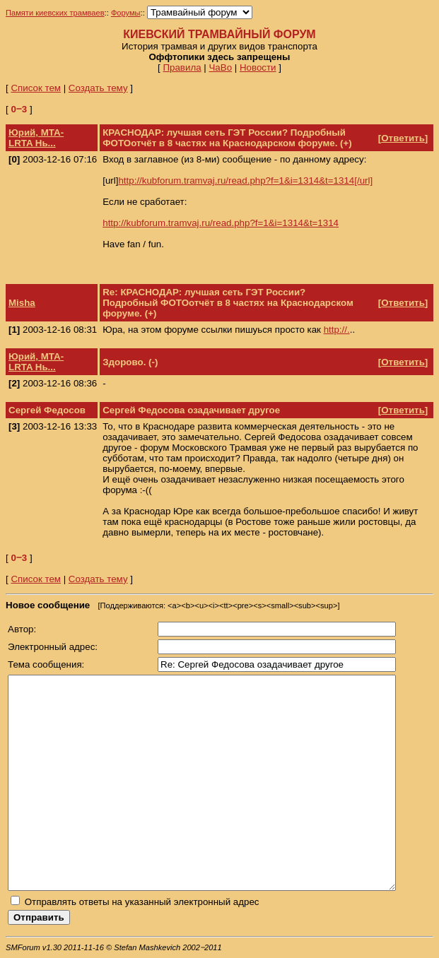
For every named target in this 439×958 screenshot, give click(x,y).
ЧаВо (220, 67)
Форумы (126, 12)
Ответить (403, 138)
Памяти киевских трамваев (55, 12)
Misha (21, 302)
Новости (258, 67)
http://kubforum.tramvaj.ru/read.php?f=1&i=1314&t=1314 (221, 223)
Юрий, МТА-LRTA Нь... (36, 137)
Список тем (36, 88)
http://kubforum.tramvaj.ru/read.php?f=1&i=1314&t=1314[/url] (245, 180)
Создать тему (98, 88)
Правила (182, 67)
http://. (337, 329)
